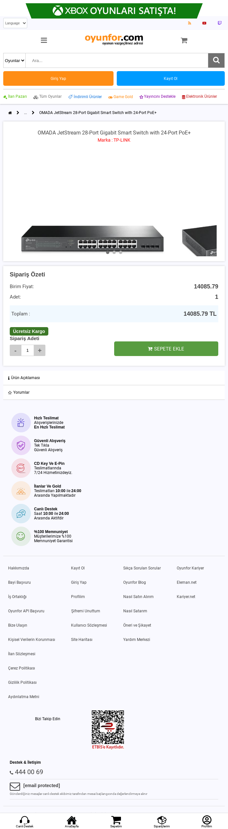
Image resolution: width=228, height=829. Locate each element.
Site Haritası (81, 639)
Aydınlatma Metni (23, 697)
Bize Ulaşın (17, 625)
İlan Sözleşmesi (21, 654)
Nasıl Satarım (135, 611)
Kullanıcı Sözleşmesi (89, 625)
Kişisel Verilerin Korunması (31, 639)
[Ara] (216, 60)
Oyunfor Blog (134, 582)
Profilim (78, 596)
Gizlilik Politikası (22, 682)
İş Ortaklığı (17, 596)
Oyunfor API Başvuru (26, 611)
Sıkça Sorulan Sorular (142, 568)
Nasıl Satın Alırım (138, 596)
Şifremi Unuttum (85, 611)
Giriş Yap (79, 582)
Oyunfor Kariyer (190, 568)
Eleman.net (187, 582)
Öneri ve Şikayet (137, 625)
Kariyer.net (186, 596)
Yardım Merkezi (136, 639)
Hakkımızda (18, 568)
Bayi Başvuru (19, 582)
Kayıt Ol (78, 568)
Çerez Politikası (21, 668)
